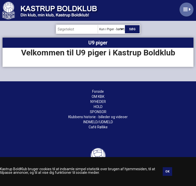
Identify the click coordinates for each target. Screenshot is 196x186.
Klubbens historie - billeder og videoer (98, 117)
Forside (98, 91)
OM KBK (98, 97)
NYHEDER (98, 102)
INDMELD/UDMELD (98, 122)
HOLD (98, 107)
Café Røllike (98, 127)
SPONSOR (98, 112)
